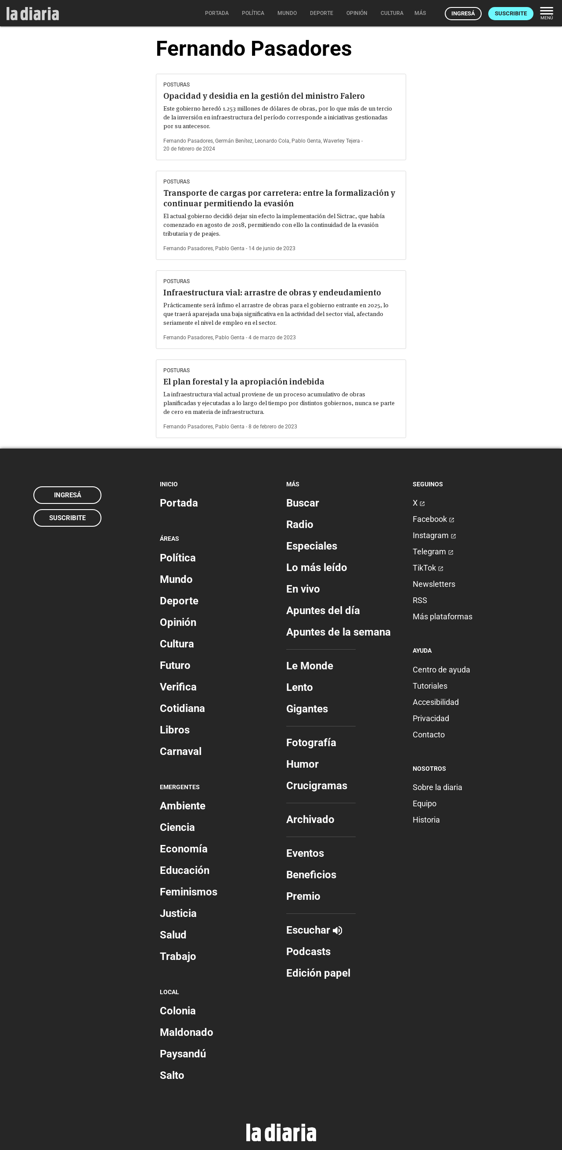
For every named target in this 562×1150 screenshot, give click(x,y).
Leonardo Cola (272, 141)
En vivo (303, 589)
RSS (420, 600)
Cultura (177, 644)
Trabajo (178, 956)
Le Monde (309, 666)
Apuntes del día (323, 610)
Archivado (310, 819)
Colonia (178, 1011)
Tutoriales (430, 685)
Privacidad (431, 718)
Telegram (433, 551)
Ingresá (463, 13)
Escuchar (314, 930)
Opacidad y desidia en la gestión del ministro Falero (264, 95)
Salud (173, 935)
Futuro (175, 665)
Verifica (178, 687)
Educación (184, 870)
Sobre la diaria (437, 787)
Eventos (305, 853)
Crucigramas (316, 786)
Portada (179, 503)
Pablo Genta (306, 141)
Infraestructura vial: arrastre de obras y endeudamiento (272, 292)
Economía (184, 849)
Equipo (424, 803)
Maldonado (186, 1032)
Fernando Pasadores (188, 141)
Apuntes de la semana (338, 632)
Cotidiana (182, 708)
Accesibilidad (436, 702)
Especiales (311, 546)
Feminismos (188, 892)
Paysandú (183, 1054)
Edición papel (318, 973)
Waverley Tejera (341, 141)
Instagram (434, 535)
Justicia (178, 913)
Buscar (302, 503)
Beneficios (311, 875)
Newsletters (434, 584)
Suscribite (511, 13)
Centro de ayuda (441, 669)
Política (178, 558)
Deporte (179, 601)
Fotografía (311, 743)
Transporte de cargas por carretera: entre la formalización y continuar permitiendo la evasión (279, 198)
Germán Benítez (233, 141)
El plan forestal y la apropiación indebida (243, 381)
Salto (172, 1075)
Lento (299, 687)
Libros (175, 730)
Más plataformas (442, 616)
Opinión (178, 622)
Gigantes (307, 709)
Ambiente (182, 806)
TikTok (428, 567)
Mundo (176, 579)
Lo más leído (316, 567)
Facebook (433, 519)
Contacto (429, 734)
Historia (426, 819)
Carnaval (181, 751)
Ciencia (177, 827)
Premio (303, 896)
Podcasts (308, 951)
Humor (302, 764)
